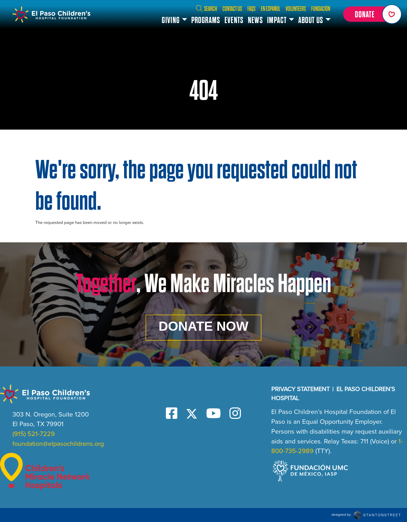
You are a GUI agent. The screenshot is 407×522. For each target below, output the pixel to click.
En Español (270, 8)
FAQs (251, 8)
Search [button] (206, 8)
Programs (205, 20)
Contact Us (232, 8)
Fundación (320, 8)
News (255, 20)
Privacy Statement (300, 389)
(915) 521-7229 (33, 434)
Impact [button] (277, 20)
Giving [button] (171, 20)
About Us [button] (310, 20)
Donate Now (203, 326)
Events (234, 20)
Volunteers (296, 8)
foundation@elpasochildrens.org (58, 443)
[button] (371, 14)
